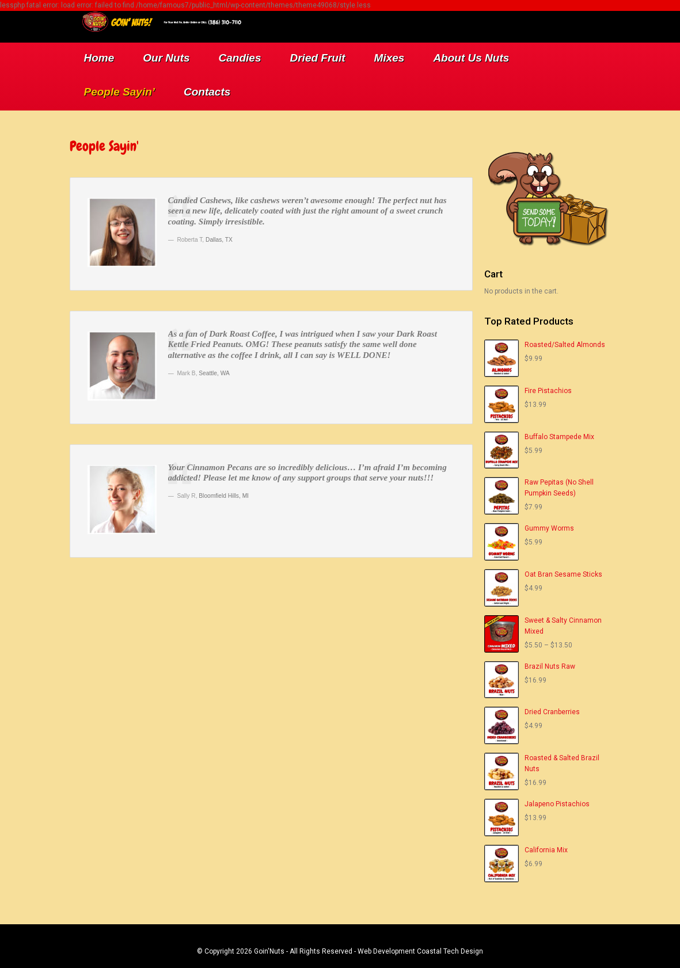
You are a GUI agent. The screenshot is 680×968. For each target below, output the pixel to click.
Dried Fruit (317, 58)
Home (99, 58)
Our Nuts (166, 58)
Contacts (207, 92)
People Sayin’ (119, 92)
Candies (240, 58)
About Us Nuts (471, 58)
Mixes (389, 58)
